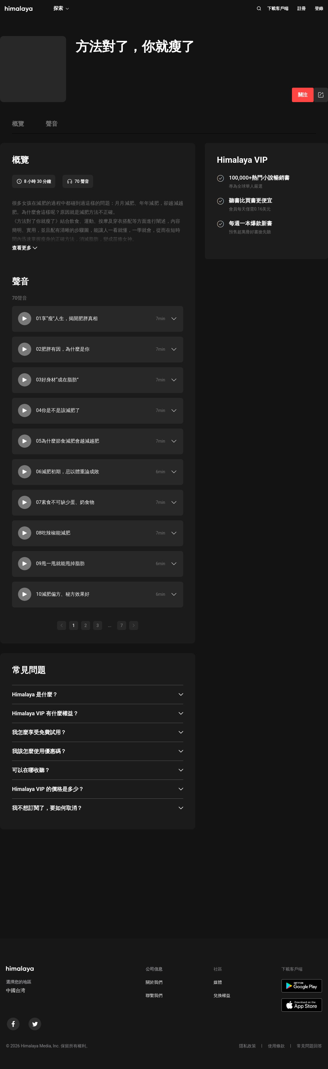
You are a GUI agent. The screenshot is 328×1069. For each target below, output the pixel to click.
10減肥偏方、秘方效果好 (63, 594)
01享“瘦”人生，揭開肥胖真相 (67, 318)
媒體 (218, 982)
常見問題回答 (309, 1045)
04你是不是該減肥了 (58, 410)
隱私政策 (247, 1045)
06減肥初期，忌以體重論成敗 (67, 471)
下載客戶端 (277, 8)
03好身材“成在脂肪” (57, 380)
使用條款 (276, 1045)
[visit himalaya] (18, 9)
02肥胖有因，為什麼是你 (63, 349)
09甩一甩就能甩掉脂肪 (60, 563)
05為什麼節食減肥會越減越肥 (67, 441)
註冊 (301, 8)
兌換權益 (222, 995)
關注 (303, 95)
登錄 (319, 8)
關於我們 (154, 982)
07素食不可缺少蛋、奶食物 (65, 502)
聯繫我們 (154, 995)
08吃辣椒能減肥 (53, 533)
